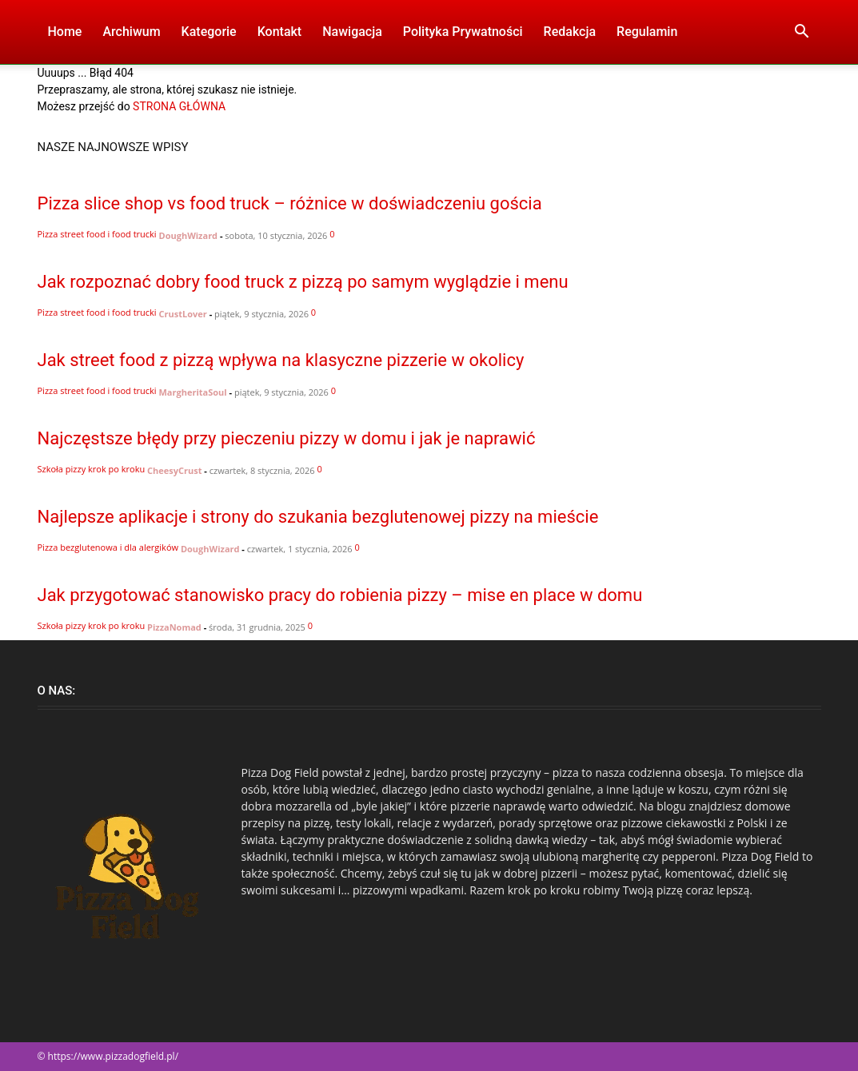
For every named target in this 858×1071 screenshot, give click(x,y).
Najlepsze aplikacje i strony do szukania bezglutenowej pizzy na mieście (318, 517)
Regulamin (647, 31)
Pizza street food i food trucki (97, 234)
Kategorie (209, 31)
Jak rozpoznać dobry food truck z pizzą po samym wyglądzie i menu (303, 282)
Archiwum (131, 31)
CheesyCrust (174, 470)
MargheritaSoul (193, 392)
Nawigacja (352, 31)
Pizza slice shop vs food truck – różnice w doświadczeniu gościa (290, 203)
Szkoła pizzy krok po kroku (92, 469)
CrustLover (183, 314)
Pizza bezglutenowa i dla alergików (108, 547)
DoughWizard (188, 235)
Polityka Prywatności (463, 31)
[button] (802, 33)
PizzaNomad (174, 627)
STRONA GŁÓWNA (179, 106)
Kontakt (279, 31)
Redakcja (570, 31)
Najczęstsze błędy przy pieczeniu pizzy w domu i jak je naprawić (287, 438)
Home (65, 31)
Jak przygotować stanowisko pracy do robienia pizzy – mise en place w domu (340, 595)
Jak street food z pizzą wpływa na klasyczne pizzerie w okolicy (281, 360)
